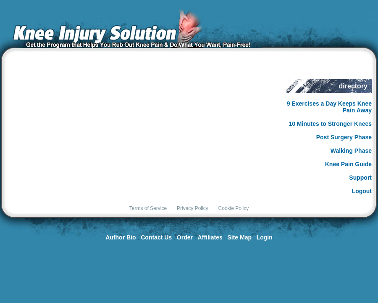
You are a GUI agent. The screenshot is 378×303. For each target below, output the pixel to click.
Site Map (239, 237)
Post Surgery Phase (344, 137)
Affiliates (210, 237)
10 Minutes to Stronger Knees (330, 123)
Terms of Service (148, 208)
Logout (362, 191)
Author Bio (120, 237)
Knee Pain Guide (348, 164)
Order (185, 237)
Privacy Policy (192, 208)
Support (360, 177)
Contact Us (156, 237)
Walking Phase (351, 150)
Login (265, 237)
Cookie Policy (233, 208)
